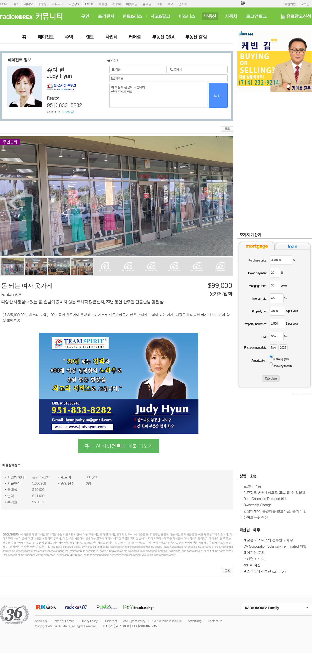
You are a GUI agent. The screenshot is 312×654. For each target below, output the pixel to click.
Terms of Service (63, 621)
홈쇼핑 (147, 4)
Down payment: (257, 273)
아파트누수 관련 (255, 517)
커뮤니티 (57, 4)
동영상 (42, 4)
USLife (89, 4)
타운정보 (74, 4)
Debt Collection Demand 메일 (265, 498)
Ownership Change (257, 504)
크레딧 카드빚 (253, 558)
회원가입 (290, 4)
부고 (170, 4)
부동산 (103, 4)
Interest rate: (259, 298)
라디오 (28, 4)
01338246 (68, 112)
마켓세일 (132, 4)
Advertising (194, 621)
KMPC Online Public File (166, 621)
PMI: (264, 337)
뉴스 (16, 4)
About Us (41, 621)
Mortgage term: (258, 286)
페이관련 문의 (253, 552)
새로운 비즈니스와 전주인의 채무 (268, 539)
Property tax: (259, 311)
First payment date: (255, 347)
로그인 (305, 4)
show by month (282, 366)
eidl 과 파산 (252, 564)
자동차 (116, 4)
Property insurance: (255, 324)
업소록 (182, 4)
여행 (159, 4)
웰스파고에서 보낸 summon (264, 571)
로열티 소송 (252, 486)
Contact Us (215, 621)
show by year (281, 359)
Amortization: (259, 360)
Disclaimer (110, 621)
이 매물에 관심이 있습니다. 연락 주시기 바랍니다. (158, 95)
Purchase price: (257, 260)
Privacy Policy (88, 621)
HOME (4, 4)
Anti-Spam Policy (134, 621)
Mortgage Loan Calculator (302, 393)
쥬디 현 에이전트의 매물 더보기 (118, 446)
